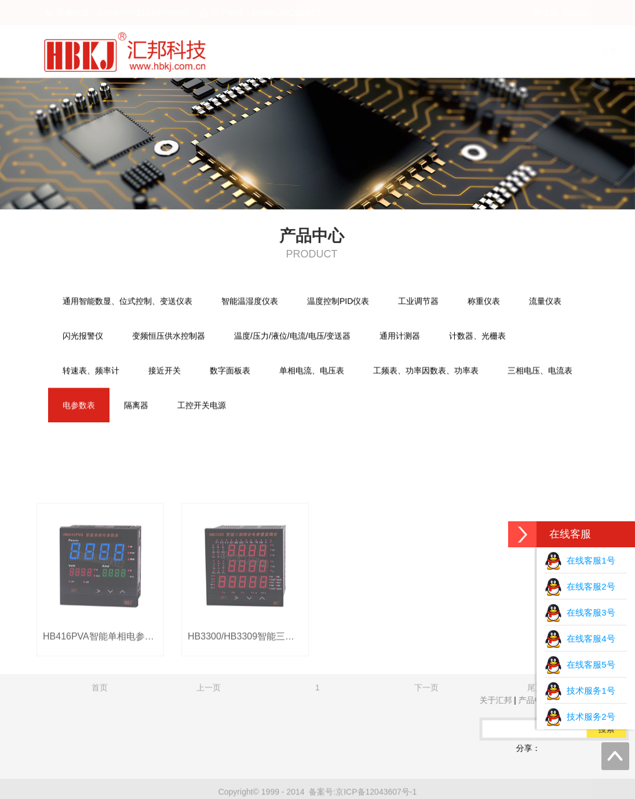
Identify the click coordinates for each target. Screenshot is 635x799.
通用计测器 (399, 336)
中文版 (546, 12)
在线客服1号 (580, 560)
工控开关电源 (201, 406)
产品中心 (434, 51)
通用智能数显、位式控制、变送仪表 (127, 302)
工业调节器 (418, 302)
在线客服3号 (580, 612)
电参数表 (79, 406)
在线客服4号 (580, 638)
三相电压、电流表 (540, 371)
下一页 (426, 747)
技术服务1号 (580, 690)
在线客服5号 (580, 664)
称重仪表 (484, 302)
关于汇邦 (367, 51)
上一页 (208, 747)
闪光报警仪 (83, 336)
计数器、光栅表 (477, 336)
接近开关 (164, 371)
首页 (308, 51)
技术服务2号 (580, 716)
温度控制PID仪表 (338, 302)
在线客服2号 (580, 586)
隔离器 (136, 406)
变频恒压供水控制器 (168, 336)
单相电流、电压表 (311, 371)
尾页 (535, 747)
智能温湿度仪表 (249, 302)
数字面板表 (230, 371)
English (576, 12)
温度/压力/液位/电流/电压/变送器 (292, 336)
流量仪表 (545, 302)
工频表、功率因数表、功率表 (426, 371)
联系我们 (569, 51)
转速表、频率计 (91, 371)
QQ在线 (81, 748)
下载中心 (502, 51)
